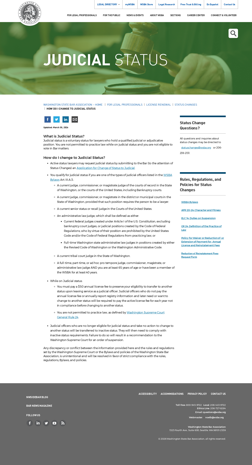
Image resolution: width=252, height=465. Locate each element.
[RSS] (63, 423)
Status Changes (186, 104)
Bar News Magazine (39, 405)
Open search (233, 33)
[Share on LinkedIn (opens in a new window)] (65, 119)
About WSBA (157, 15)
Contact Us (229, 4)
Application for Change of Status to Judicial (106, 168)
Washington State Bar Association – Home (73, 104)
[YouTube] (55, 423)
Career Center (196, 15)
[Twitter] (46, 423)
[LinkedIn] (38, 423)
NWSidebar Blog (37, 397)
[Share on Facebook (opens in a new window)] (47, 119)
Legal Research (166, 4)
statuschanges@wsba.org (196, 147)
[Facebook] (30, 423)
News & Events (135, 15)
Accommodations (172, 393)
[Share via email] (75, 119)
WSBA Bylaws (189, 202)
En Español (212, 4)
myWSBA (130, 4)
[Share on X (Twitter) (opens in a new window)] (56, 119)
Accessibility (148, 393)
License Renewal (158, 104)
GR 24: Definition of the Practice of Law (201, 228)
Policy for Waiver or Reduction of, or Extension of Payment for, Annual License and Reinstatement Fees (202, 241)
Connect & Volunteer (224, 15)
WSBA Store (146, 4)
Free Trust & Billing (190, 4)
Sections (175, 15)
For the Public (111, 15)
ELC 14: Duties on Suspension (198, 218)
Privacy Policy (197, 393)
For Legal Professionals (82, 15)
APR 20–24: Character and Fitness (201, 210)
